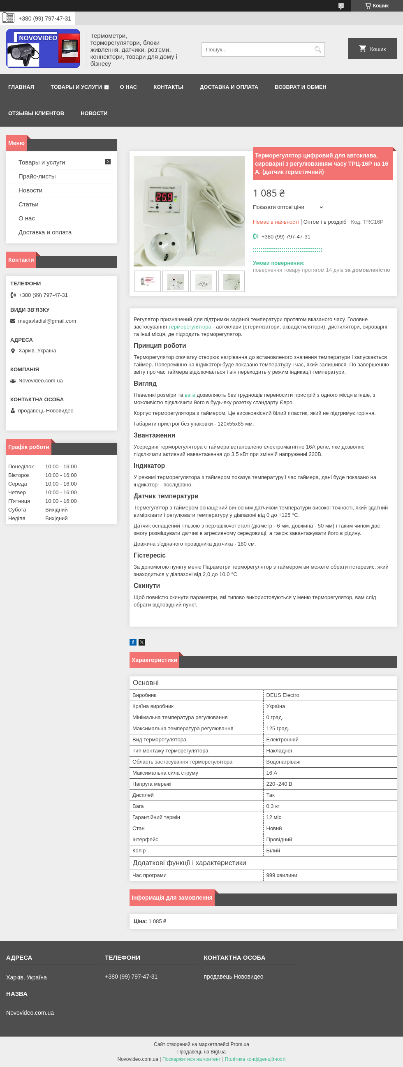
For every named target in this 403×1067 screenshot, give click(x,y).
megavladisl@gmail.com (47, 321)
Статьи (29, 204)
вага (190, 395)
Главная (21, 87)
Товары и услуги (76, 87)
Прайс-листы (37, 176)
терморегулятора (190, 327)
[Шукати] (317, 49)
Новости (94, 113)
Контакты (168, 87)
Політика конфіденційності (255, 1059)
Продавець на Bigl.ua (201, 1052)
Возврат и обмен (301, 87)
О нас (128, 87)
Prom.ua (240, 1044)
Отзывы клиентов (36, 113)
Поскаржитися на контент (191, 1059)
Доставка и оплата (229, 87)
